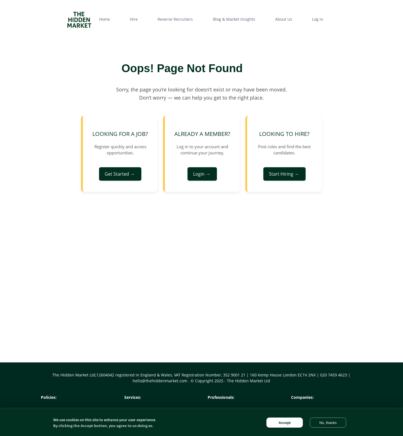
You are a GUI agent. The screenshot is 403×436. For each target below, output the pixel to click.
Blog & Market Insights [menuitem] (234, 19)
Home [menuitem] (104, 19)
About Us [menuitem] (283, 19)
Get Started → (120, 174)
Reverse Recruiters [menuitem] (175, 19)
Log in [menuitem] (317, 19)
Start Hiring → (284, 174)
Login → (202, 174)
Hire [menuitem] (134, 19)
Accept (284, 423)
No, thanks (328, 423)
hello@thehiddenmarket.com (160, 380)
